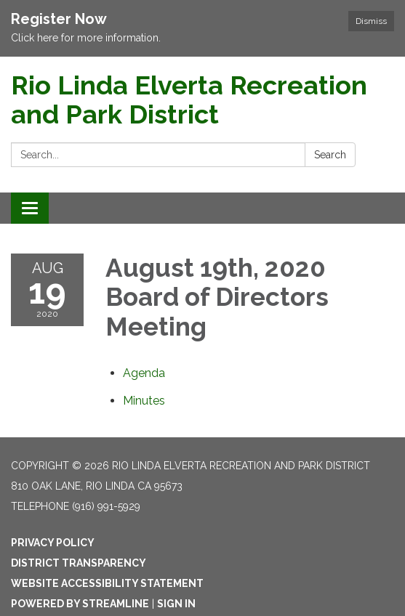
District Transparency (78, 563)
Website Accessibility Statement (107, 583)
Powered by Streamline (80, 603)
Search (330, 155)
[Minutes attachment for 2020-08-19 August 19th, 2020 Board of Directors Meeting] (144, 401)
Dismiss (371, 21)
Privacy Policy (53, 542)
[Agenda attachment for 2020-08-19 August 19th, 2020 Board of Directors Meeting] (144, 373)
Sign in (176, 603)
